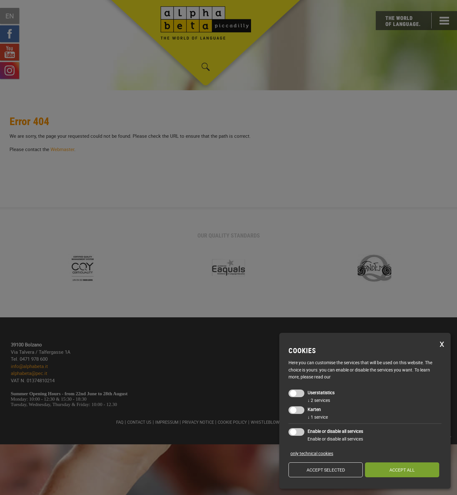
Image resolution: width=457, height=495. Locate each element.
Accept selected (326, 470)
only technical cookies (311, 453)
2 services (319, 400)
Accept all (402, 470)
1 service (318, 417)
